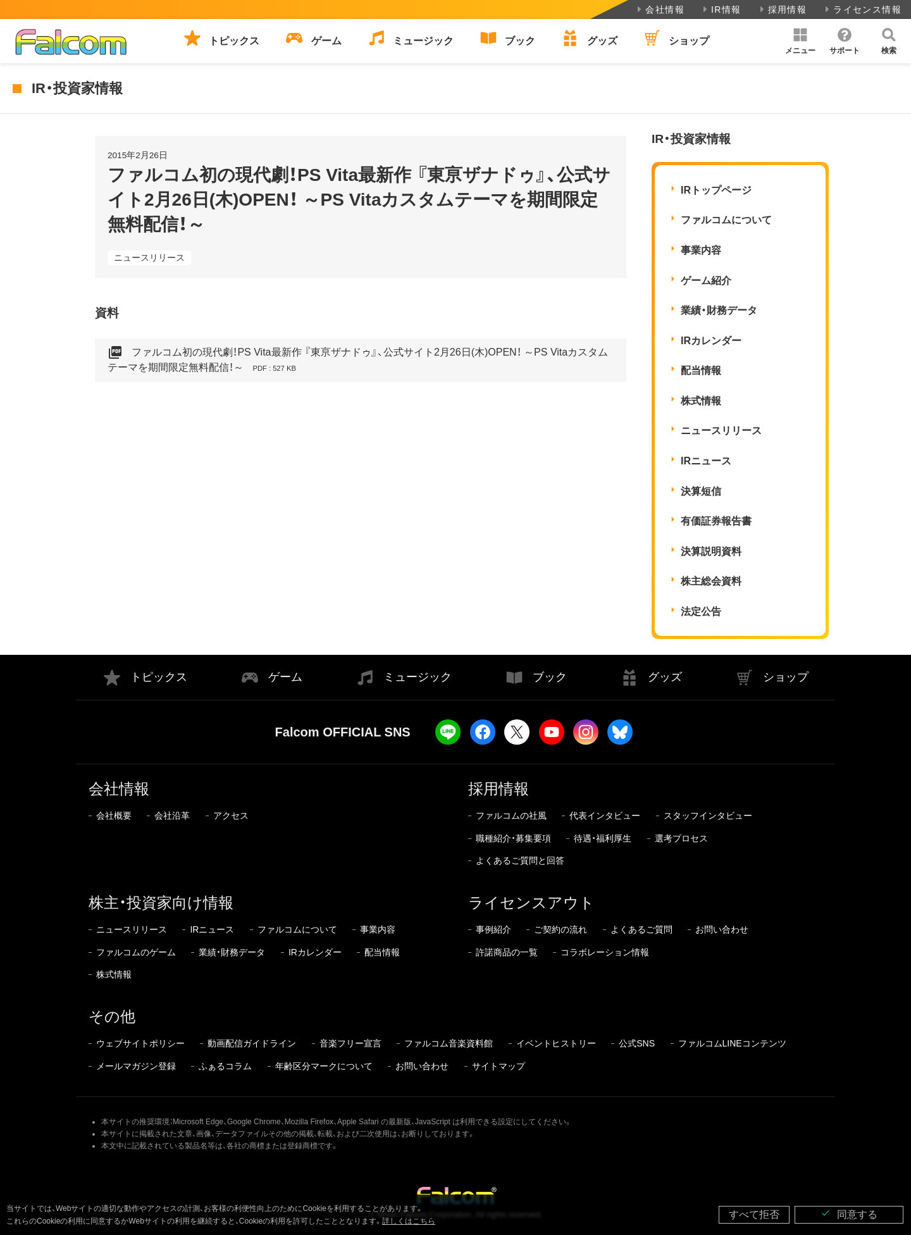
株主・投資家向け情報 (161, 902)
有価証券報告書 (716, 521)
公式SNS (637, 1043)
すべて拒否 (754, 1214)
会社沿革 (172, 815)
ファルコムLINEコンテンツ (732, 1043)
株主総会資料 (711, 581)
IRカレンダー (711, 340)
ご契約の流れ (560, 929)
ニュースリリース (149, 257)
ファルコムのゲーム (136, 952)
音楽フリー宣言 (350, 1043)
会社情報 (660, 9)
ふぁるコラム (225, 1066)
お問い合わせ (721, 929)
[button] (800, 41)
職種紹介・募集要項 (513, 838)
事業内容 (701, 250)
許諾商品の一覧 (507, 952)
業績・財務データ (719, 310)
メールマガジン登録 (136, 1066)
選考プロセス (681, 838)
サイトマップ (498, 1066)
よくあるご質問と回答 (520, 860)
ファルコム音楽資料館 (448, 1043)
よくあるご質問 (641, 929)
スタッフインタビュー (708, 815)
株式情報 (701, 400)
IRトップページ (716, 190)
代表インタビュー (604, 815)
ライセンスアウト (531, 902)
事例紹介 (493, 929)
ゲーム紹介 (706, 280)
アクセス (231, 815)
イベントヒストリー (556, 1043)
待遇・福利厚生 (602, 838)
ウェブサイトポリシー (140, 1043)
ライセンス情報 (862, 9)
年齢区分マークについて (324, 1066)
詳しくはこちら (408, 1221)
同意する (849, 1214)
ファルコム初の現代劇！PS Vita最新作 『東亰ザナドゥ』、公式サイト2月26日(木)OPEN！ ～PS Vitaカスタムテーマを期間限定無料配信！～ (358, 360)
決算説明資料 (711, 551)
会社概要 (114, 815)
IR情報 (720, 9)
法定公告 (701, 611)
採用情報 (782, 9)
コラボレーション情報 (605, 952)
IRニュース (706, 461)
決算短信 (701, 491)
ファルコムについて (726, 219)
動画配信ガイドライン (252, 1043)
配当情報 (701, 370)
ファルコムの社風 (511, 815)
